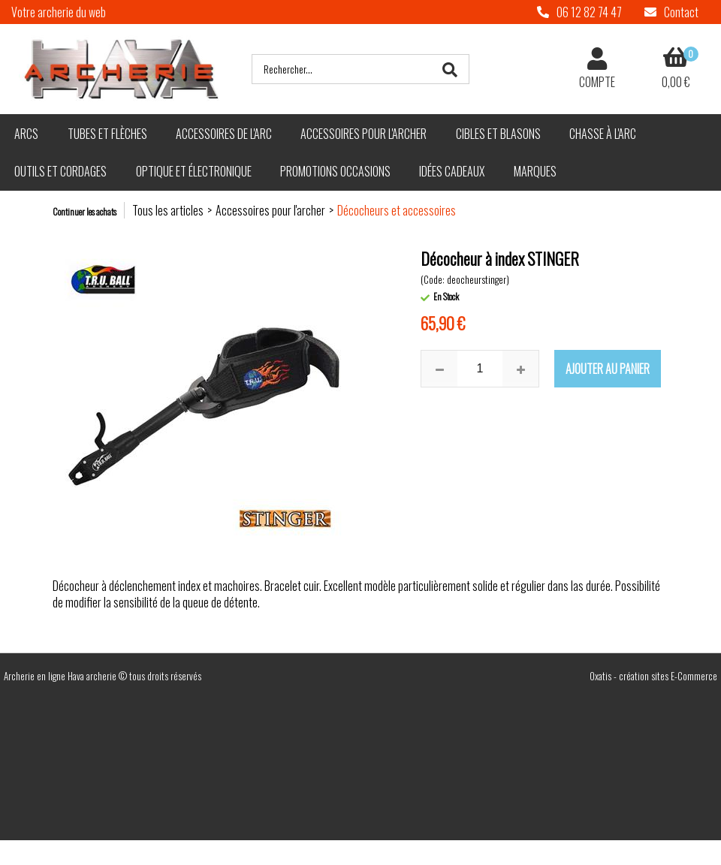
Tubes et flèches (107, 134)
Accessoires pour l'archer (363, 134)
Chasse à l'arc (602, 134)
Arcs (26, 134)
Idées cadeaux (451, 171)
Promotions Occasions (335, 171)
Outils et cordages (60, 171)
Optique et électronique (194, 171)
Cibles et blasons (498, 134)
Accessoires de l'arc (224, 134)
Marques (535, 171)
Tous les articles (168, 210)
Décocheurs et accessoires (396, 210)
